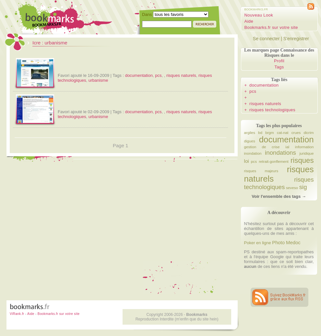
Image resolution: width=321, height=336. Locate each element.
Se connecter (266, 38)
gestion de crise (262, 147)
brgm (269, 132)
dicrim (308, 132)
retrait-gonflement (274, 161)
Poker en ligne (257, 242)
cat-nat (283, 132)
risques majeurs (261, 171)
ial (287, 147)
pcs (158, 75)
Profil (279, 60)
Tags (279, 67)
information (304, 147)
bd (260, 132)
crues (296, 132)
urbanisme (98, 80)
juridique (306, 153)
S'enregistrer (296, 38)
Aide (249, 21)
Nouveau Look (258, 15)
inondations (280, 152)
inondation (253, 153)
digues (249, 141)
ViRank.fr (17, 314)
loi (246, 161)
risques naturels (181, 75)
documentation (139, 75)
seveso (292, 188)
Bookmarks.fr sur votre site (271, 27)
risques (302, 160)
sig (303, 187)
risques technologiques (272, 109)
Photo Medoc (286, 242)
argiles (249, 132)
